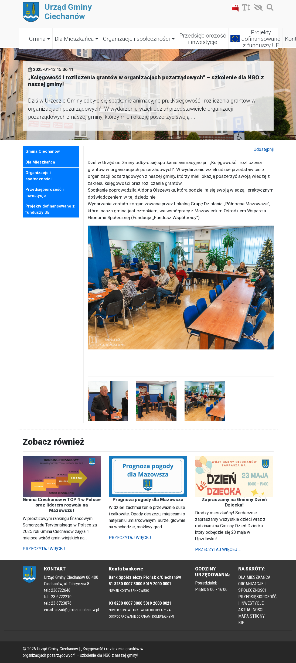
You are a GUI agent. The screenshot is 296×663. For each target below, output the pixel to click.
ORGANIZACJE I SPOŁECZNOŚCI (252, 587)
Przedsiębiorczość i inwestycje (202, 38)
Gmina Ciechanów (42, 151)
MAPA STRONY (251, 616)
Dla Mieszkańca (74, 39)
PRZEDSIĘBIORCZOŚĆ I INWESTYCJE (257, 600)
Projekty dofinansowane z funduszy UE (260, 39)
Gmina (37, 39)
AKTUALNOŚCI (250, 609)
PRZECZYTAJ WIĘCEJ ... (45, 548)
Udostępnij (264, 149)
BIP (241, 622)
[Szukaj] (269, 8)
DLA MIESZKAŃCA (254, 577)
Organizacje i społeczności (136, 39)
